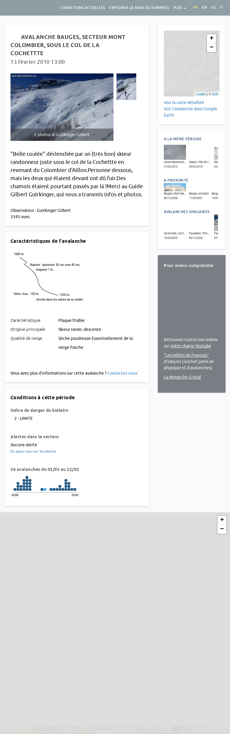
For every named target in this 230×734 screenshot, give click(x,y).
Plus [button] (179, 7)
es (213, 7)
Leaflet (201, 94)
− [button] (212, 47)
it (221, 7)
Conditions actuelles (82, 7)
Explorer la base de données (139, 7)
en (204, 7)
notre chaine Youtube (190, 345)
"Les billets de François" (186, 355)
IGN (215, 94)
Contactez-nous (122, 373)
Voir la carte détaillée (184, 102)
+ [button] (212, 38)
